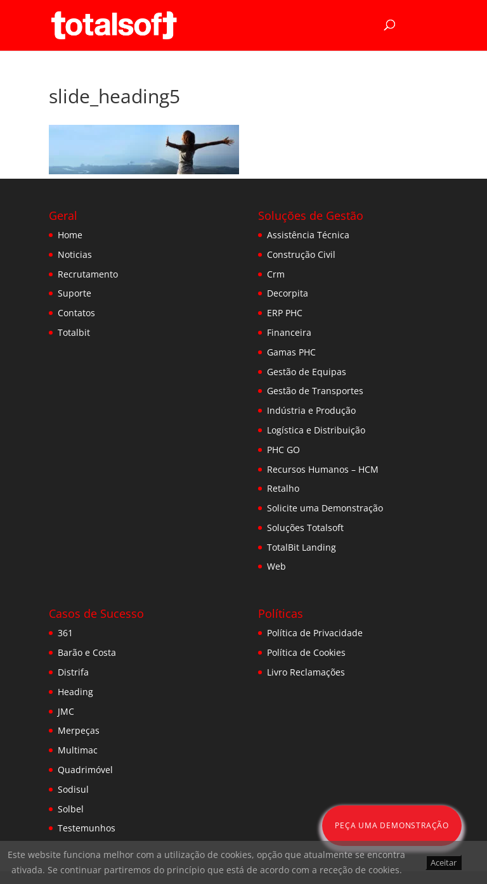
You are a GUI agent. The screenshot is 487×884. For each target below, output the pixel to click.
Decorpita (287, 293)
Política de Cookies (306, 652)
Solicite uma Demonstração (325, 508)
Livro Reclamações (306, 672)
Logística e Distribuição (316, 430)
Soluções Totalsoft (305, 528)
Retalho (283, 488)
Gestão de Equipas (306, 372)
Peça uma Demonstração (392, 825)
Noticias (75, 254)
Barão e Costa (87, 652)
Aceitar (444, 862)
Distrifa (73, 672)
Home (70, 235)
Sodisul (73, 789)
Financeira (289, 332)
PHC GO (283, 450)
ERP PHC (284, 313)
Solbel (71, 809)
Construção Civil (301, 254)
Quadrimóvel (85, 770)
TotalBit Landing (301, 547)
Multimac (78, 750)
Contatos (76, 313)
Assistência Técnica (308, 235)
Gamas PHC (291, 352)
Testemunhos (86, 828)
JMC (66, 711)
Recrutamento (88, 274)
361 (65, 633)
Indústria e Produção (311, 410)
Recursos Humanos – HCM (323, 469)
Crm (276, 274)
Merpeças (79, 730)
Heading (75, 692)
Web (276, 566)
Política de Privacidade (315, 633)
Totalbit (74, 332)
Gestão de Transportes (315, 391)
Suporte (74, 293)
